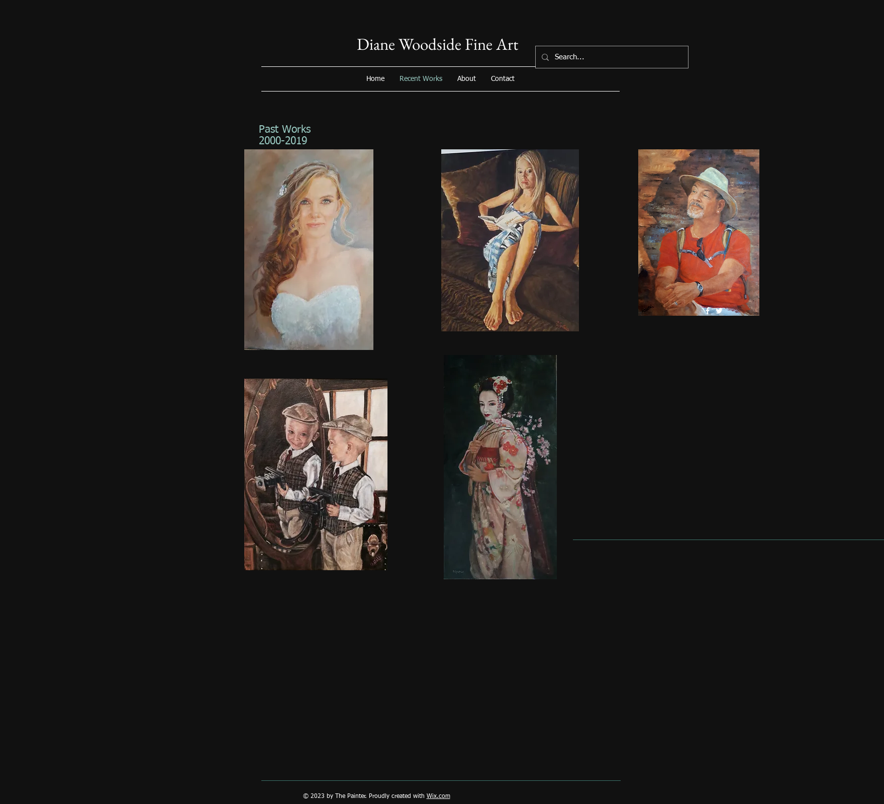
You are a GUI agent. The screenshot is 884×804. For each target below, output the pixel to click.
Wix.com (438, 796)
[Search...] (611, 57)
